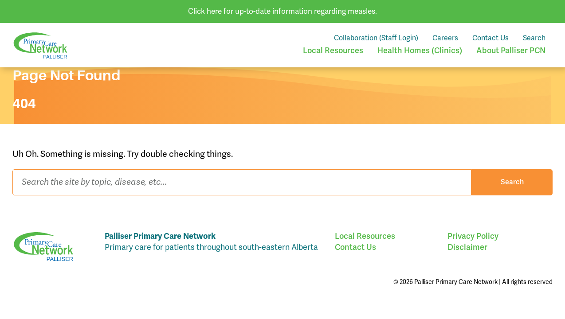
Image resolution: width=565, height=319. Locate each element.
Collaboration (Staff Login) (376, 38)
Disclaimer (467, 247)
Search (534, 38)
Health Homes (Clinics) (419, 50)
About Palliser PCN (510, 50)
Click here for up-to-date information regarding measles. (282, 11)
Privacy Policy (472, 236)
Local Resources (333, 50)
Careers (445, 38)
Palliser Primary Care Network (40, 45)
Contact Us (490, 38)
